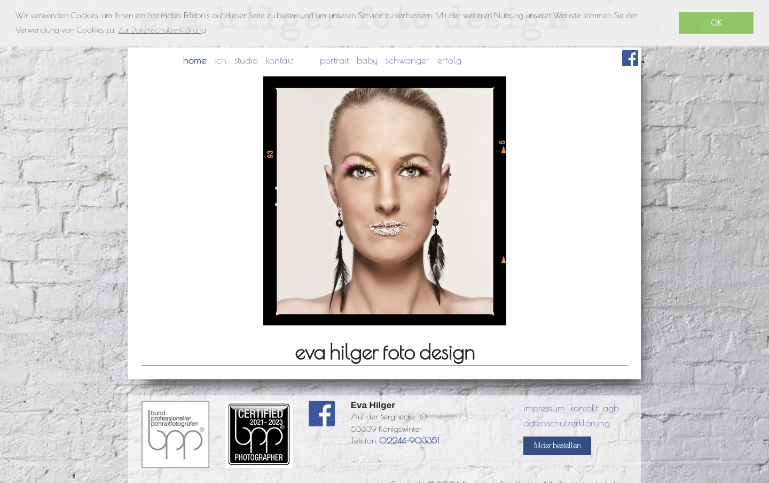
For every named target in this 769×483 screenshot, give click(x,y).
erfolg (449, 60)
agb (611, 408)
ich (220, 60)
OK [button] (716, 22)
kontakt (279, 60)
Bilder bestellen (557, 445)
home (194, 60)
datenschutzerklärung (566, 423)
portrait (334, 60)
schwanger (407, 60)
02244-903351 (409, 440)
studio (246, 60)
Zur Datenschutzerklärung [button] (162, 29)
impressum (544, 408)
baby (367, 60)
